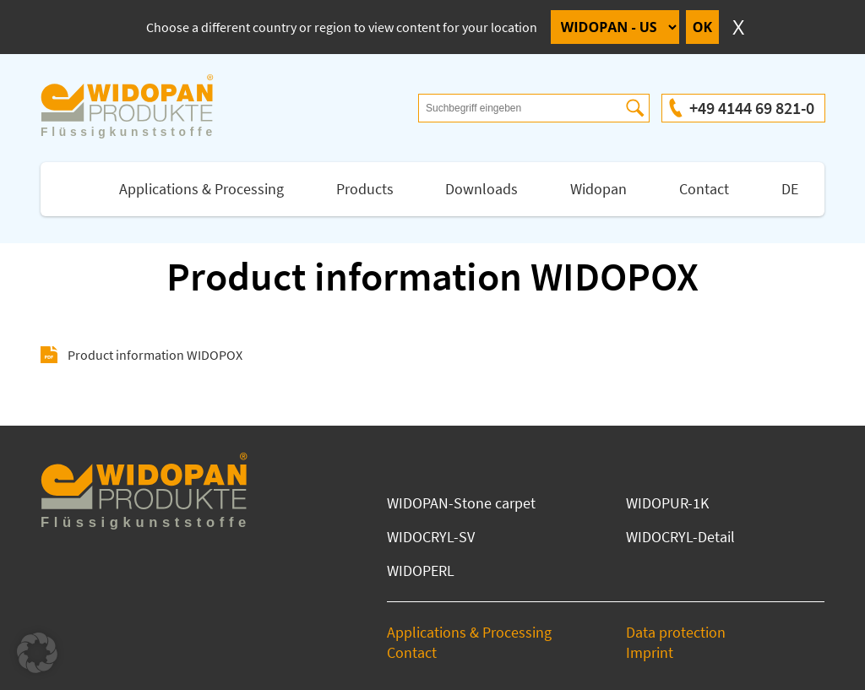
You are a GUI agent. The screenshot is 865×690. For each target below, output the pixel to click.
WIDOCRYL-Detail (680, 536)
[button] (37, 653)
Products (365, 188)
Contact (704, 188)
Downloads (481, 188)
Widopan (598, 188)
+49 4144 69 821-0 (751, 107)
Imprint (649, 652)
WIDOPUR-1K (667, 503)
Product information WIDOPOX (155, 354)
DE (789, 188)
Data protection (676, 632)
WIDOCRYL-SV (431, 536)
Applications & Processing (201, 188)
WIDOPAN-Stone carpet (461, 503)
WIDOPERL (420, 570)
